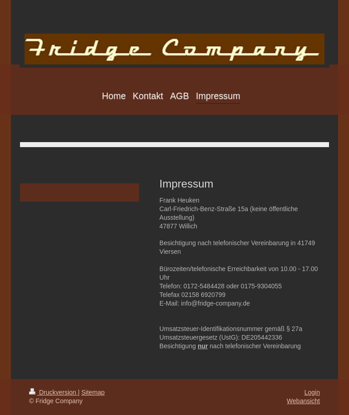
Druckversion (53, 392)
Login (312, 392)
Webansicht (303, 401)
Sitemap (93, 392)
